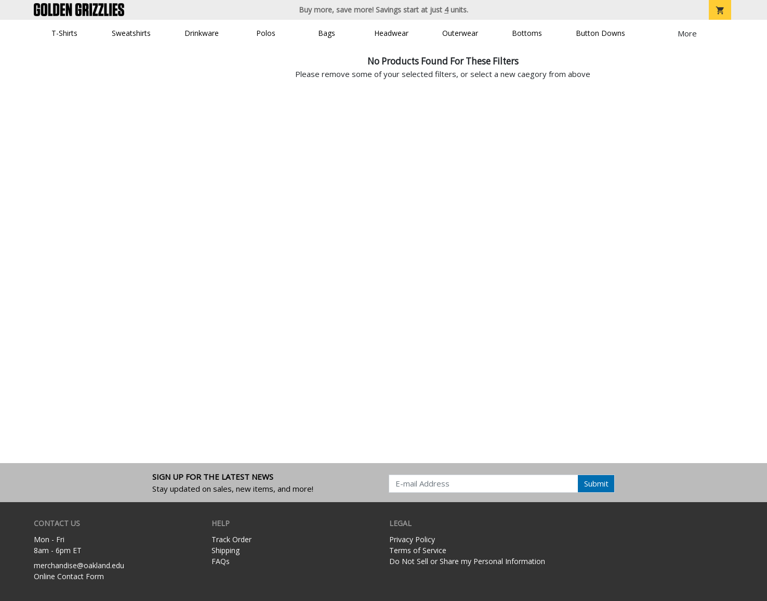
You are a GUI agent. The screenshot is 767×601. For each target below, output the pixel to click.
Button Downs (600, 33)
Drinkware (201, 33)
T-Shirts (64, 33)
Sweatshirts (131, 33)
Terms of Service (417, 550)
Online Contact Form (69, 576)
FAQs (220, 561)
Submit (596, 483)
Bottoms (527, 33)
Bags (326, 33)
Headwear (391, 33)
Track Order (231, 539)
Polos (265, 33)
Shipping (225, 550)
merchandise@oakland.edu (79, 565)
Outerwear (460, 33)
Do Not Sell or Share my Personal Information (467, 561)
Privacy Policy (412, 539)
